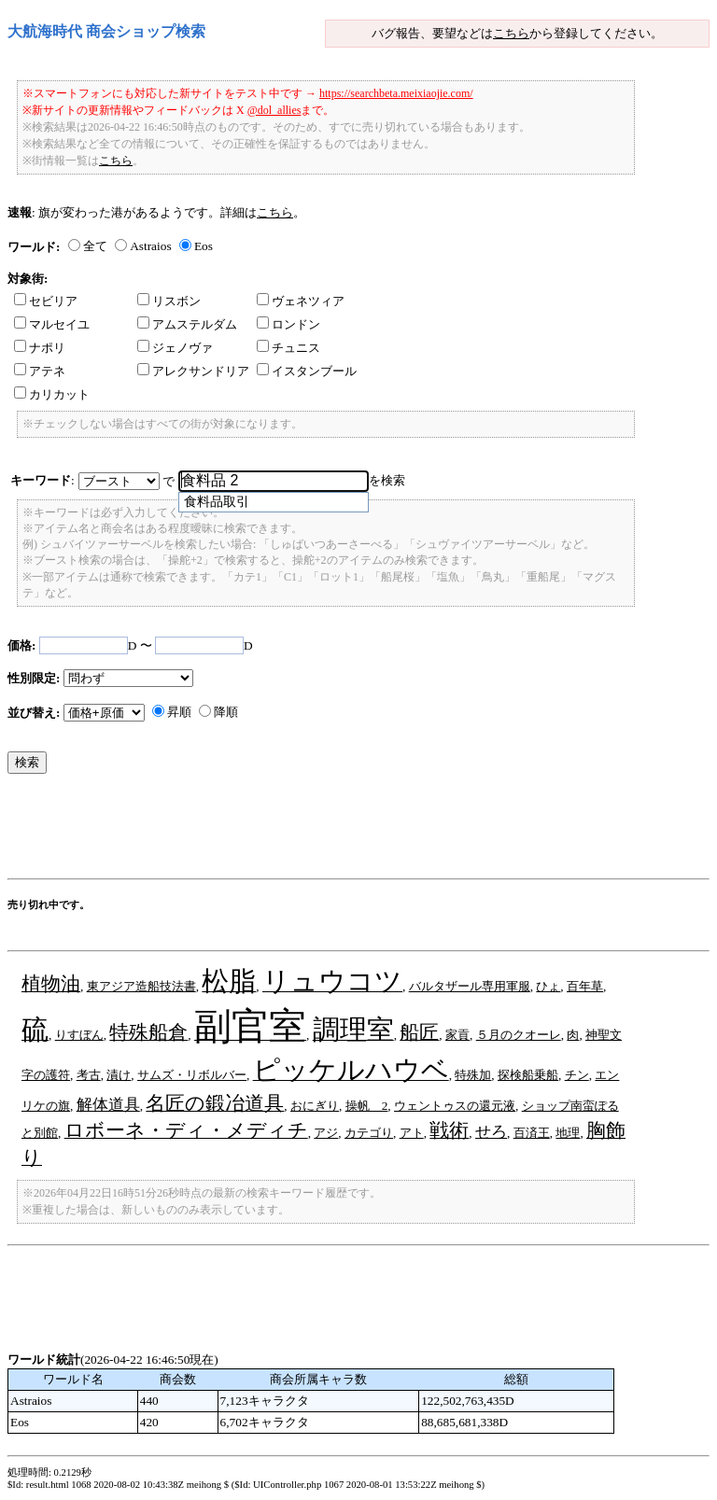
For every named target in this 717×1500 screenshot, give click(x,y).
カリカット (52, 394)
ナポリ (39, 348)
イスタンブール (307, 371)
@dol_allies (274, 110)
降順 (226, 712)
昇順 (179, 712)
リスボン (169, 301)
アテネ (39, 371)
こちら (511, 33)
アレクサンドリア (193, 371)
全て (95, 246)
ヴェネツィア (300, 301)
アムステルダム (187, 324)
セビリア (45, 301)
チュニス (288, 348)
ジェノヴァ (175, 348)
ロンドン (288, 324)
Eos (203, 246)
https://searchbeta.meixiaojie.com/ (396, 93)
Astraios (150, 246)
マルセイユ (52, 324)
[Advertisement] (347, 831)
